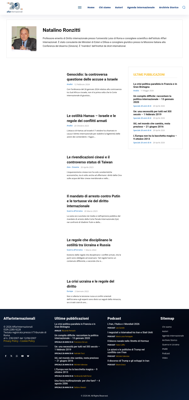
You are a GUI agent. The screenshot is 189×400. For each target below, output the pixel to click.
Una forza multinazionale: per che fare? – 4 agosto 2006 (77, 382)
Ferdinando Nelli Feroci (83, 376)
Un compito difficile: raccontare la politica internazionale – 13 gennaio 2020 (153, 99)
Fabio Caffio (120, 345)
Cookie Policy (27, 341)
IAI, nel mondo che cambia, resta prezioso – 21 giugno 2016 (151, 125)
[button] (183, 7)
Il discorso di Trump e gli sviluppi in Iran (128, 360)
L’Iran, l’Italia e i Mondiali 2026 (123, 324)
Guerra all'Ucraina (75, 211)
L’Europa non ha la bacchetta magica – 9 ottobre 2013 (76, 371)
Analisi (70, 87)
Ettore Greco (121, 364)
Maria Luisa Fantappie (124, 336)
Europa (70, 291)
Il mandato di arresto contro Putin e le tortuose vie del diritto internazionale (92, 201)
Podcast (111, 328)
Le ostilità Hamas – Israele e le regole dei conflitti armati (93, 118)
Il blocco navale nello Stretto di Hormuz (128, 341)
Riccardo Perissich (68, 330)
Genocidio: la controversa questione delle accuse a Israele (90, 76)
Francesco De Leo (80, 342)
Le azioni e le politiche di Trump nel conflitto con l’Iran (126, 351)
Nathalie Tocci (79, 353)
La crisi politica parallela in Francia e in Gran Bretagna (75, 325)
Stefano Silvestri (80, 387)
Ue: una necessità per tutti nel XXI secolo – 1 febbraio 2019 (152, 113)
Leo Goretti (120, 328)
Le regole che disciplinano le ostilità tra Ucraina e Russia (93, 242)
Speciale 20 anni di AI (142, 106)
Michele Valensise (80, 364)
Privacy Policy (11, 341)
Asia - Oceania (73, 167)
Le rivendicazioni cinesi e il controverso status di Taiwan (93, 159)
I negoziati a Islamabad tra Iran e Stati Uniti (130, 332)
